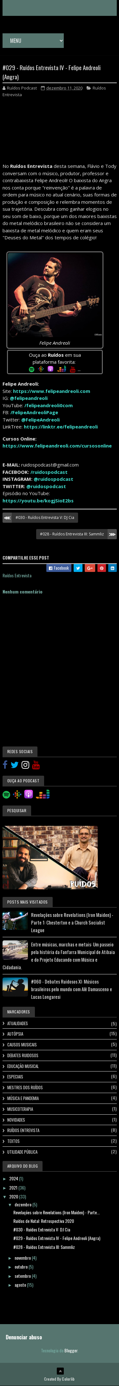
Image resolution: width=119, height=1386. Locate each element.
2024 (14, 1178)
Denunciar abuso (24, 1337)
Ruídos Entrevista (23, 1130)
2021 (13, 1187)
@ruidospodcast (53, 479)
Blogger (70, 1350)
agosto (21, 1284)
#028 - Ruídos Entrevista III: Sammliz (72, 534)
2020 (14, 1196)
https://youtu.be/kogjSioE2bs (38, 500)
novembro (23, 1257)
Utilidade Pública (22, 1152)
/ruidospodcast (49, 472)
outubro (22, 1266)
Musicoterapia (20, 1109)
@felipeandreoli (29, 398)
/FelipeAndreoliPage (34, 412)
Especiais (15, 1076)
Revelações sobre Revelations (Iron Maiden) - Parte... (56, 1212)
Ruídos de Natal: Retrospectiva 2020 (43, 1220)
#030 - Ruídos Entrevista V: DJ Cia (45, 517)
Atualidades (17, 1023)
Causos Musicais (22, 1044)
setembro (23, 1275)
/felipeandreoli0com (48, 405)
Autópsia (15, 1034)
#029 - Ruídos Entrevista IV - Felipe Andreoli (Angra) (56, 1238)
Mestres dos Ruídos (25, 1087)
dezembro (23, 1204)
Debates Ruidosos (22, 1055)
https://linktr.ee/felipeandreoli (61, 426)
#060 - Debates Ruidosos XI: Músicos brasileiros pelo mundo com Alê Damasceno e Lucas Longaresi (71, 989)
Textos (13, 1141)
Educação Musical (23, 1066)
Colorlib (68, 1379)
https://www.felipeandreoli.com (51, 391)
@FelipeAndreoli (40, 419)
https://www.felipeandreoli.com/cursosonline (57, 445)
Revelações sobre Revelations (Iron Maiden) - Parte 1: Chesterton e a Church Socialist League (72, 922)
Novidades (16, 1120)
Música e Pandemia (23, 1098)
